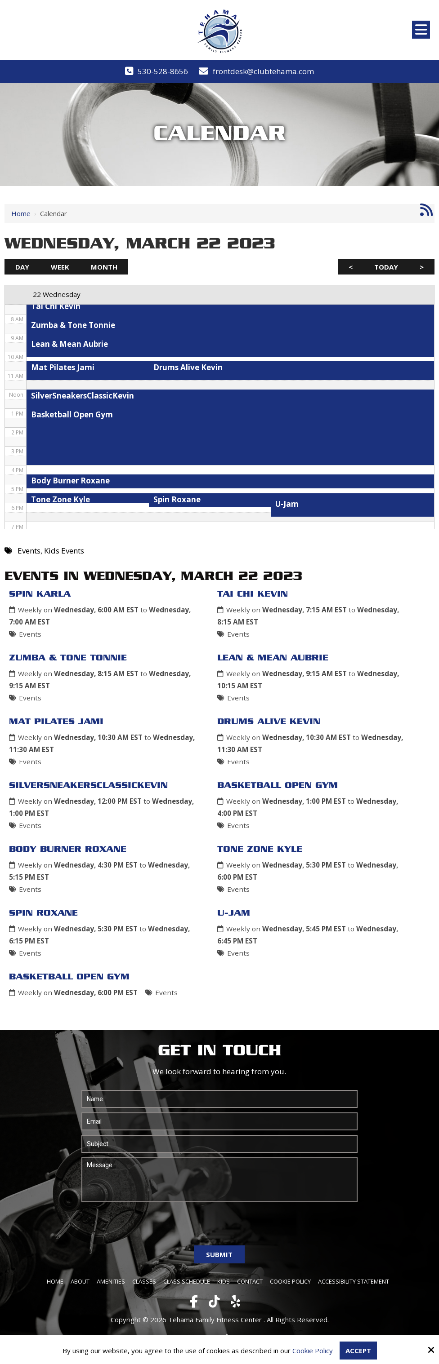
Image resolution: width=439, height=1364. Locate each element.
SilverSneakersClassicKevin (88, 786)
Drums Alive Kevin (268, 722)
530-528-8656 (163, 71)
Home (21, 213)
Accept (358, 1350)
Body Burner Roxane (67, 850)
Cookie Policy (312, 1350)
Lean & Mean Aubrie (272, 658)
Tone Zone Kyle (259, 850)
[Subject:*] (219, 1144)
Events (30, 633)
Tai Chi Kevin (252, 594)
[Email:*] (219, 1121)
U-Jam (233, 913)
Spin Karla (40, 594)
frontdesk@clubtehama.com (263, 71)
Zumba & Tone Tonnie (68, 658)
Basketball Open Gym (277, 786)
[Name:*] (219, 1099)
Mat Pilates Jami (56, 722)
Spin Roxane (43, 913)
